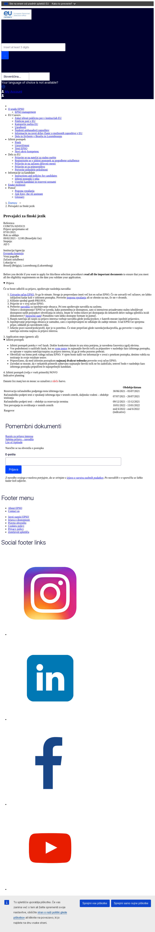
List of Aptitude (13, 442)
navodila (25, 306)
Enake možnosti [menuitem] (16, 184)
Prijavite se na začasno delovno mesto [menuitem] (35, 163)
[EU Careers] (16, 14)
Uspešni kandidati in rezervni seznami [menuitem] (35, 181)
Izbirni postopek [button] (15, 339)
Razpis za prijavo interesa (19, 436)
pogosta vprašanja (76, 297)
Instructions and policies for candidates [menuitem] (36, 175)
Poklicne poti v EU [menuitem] (25, 121)
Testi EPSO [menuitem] (21, 148)
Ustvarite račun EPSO (22, 294)
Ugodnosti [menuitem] (20, 127)
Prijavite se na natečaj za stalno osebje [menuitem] (35, 157)
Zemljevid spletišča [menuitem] (18, 532)
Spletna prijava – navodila (19, 439)
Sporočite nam (33, 315)
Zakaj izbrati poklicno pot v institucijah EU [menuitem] (38, 118)
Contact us (14, 511)
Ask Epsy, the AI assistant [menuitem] (29, 193)
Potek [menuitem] (18, 142)
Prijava (13, 469)
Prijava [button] (10, 283)
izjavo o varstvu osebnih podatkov (85, 477)
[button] (3, 87)
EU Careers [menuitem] (14, 115)
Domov (12, 203)
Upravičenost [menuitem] (22, 145)
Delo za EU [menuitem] (14, 154)
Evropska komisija (13, 253)
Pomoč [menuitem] (11, 187)
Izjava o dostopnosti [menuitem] (19, 519)
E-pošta (10, 454)
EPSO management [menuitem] (25, 112)
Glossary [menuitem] (19, 197)
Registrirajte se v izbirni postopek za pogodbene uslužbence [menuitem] (47, 160)
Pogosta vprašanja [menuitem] (24, 190)
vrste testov (61, 348)
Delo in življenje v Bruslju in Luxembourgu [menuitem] (38, 136)
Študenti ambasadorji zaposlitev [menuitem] (32, 130)
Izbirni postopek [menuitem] (17, 139)
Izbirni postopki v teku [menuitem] (27, 178)
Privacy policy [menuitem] (16, 529)
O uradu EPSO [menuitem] (16, 109)
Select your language (16, 67)
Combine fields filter (14, 40)
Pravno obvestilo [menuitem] (17, 522)
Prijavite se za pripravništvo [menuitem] (30, 166)
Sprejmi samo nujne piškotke (131, 903)
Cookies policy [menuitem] (16, 525)
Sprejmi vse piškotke (94, 903)
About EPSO (15, 508)
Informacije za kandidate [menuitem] (21, 172)
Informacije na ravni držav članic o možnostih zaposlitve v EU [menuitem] (48, 133)
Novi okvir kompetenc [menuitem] (27, 151)
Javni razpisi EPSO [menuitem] (18, 516)
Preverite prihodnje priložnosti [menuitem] (31, 169)
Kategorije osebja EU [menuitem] (26, 124)
